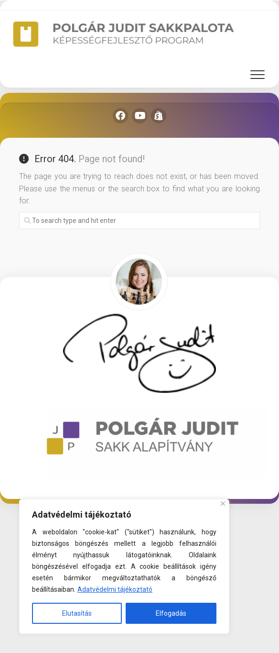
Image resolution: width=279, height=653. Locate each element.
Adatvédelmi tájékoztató (114, 589)
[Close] (223, 503)
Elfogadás (171, 613)
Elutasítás (77, 613)
